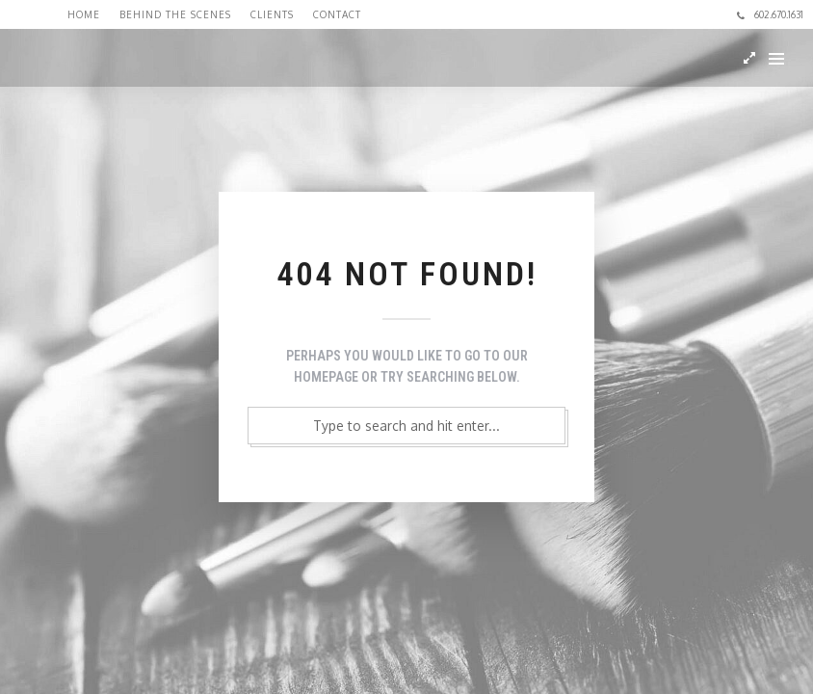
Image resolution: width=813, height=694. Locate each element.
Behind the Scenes (175, 14)
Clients (272, 14)
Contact (337, 14)
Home (83, 14)
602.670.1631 (770, 14)
